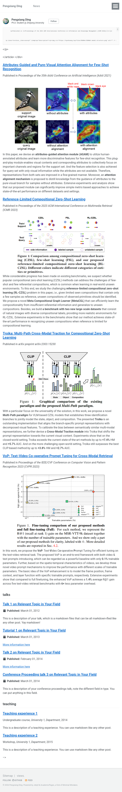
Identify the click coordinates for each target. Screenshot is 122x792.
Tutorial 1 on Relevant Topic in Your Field (34, 630)
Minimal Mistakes (70, 785)
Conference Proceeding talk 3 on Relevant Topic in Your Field (50, 674)
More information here (16, 644)
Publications (53, 6)
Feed (29, 780)
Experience (72, 6)
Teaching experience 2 (20, 735)
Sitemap (8, 775)
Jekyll (36, 785)
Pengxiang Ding (12, 6)
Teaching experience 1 (20, 713)
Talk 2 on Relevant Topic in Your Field (31, 652)
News (36, 6)
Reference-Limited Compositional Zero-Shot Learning (44, 199)
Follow (54, 21)
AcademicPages (47, 785)
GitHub (17, 780)
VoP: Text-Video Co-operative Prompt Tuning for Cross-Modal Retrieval (58, 456)
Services (90, 6)
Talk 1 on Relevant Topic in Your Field (31, 604)
